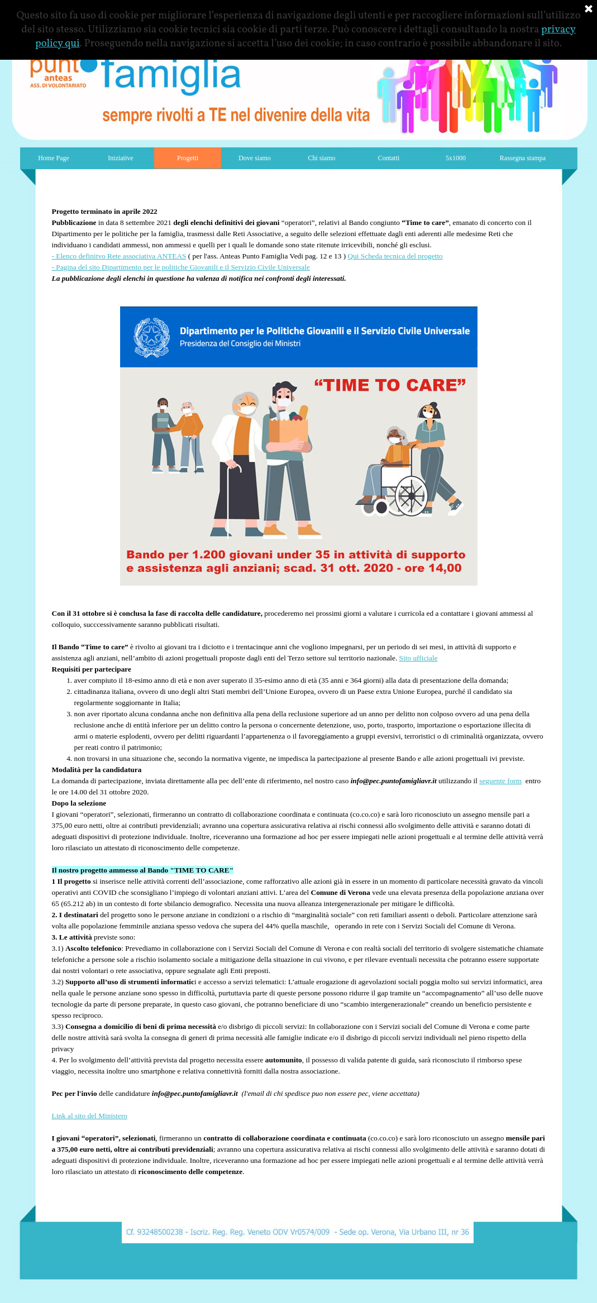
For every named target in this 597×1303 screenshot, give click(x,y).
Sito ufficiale (418, 658)
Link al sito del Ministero (90, 1116)
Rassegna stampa (523, 158)
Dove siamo (254, 158)
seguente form (500, 781)
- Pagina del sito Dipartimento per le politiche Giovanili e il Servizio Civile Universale (181, 267)
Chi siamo (321, 158)
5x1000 (456, 158)
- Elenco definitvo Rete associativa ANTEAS (119, 256)
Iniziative (120, 158)
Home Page (53, 158)
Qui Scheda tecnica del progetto (395, 256)
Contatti (389, 158)
